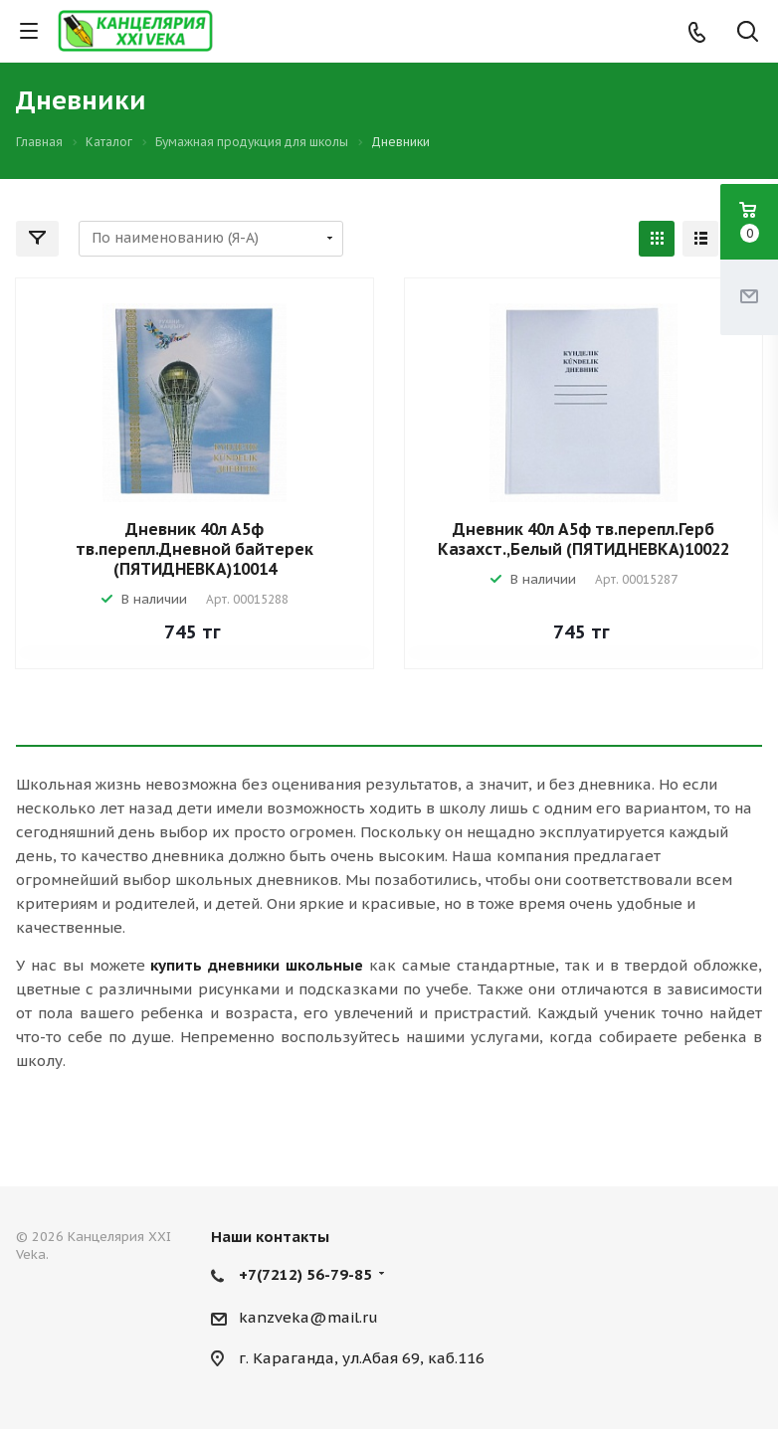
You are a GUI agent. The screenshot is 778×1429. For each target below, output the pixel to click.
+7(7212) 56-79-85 (305, 1274)
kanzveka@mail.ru (308, 1317)
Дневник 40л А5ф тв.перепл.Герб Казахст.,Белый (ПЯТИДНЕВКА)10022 (583, 539)
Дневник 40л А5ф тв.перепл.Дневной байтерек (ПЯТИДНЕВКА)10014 (194, 549)
